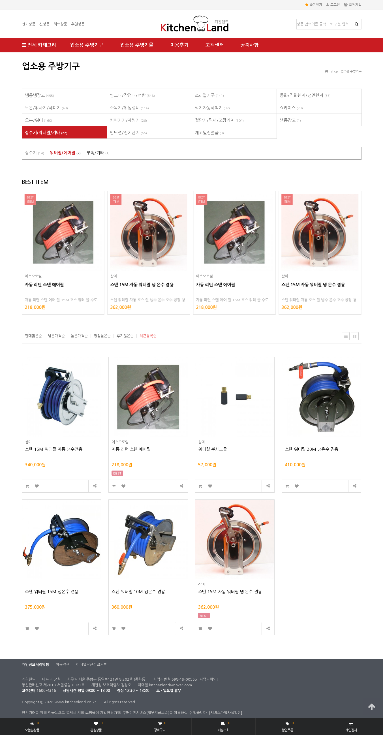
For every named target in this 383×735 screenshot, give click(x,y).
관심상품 (96, 726)
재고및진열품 (209, 133)
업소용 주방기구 (86, 45)
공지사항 (250, 45)
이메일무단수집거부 (91, 664)
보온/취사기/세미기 (46, 108)
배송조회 (224, 726)
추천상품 (78, 24)
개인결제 (351, 727)
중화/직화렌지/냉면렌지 (305, 95)
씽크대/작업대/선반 (132, 95)
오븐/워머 (38, 120)
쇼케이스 (291, 108)
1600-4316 (46, 691)
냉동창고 (290, 120)
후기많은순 (125, 336)
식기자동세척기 (212, 108)
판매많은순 (33, 336)
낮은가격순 (56, 336)
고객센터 (215, 45)
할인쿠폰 (288, 726)
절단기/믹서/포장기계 (219, 120)
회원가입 (352, 5)
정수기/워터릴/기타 (46, 133)
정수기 (34, 153)
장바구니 (160, 726)
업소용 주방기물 (136, 45)
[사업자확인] (208, 679)
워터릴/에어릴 (65, 153)
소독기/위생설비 (129, 108)
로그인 (333, 5)
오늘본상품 (32, 726)
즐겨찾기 (313, 5)
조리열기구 (209, 95)
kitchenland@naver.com (170, 685)
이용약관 (62, 664)
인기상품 (28, 24)
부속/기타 (98, 153)
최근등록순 (148, 336)
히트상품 (60, 24)
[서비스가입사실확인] (225, 713)
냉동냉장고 (39, 95)
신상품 (44, 24)
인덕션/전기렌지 (128, 133)
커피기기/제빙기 (128, 120)
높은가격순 (79, 336)
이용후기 (179, 45)
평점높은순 (102, 336)
